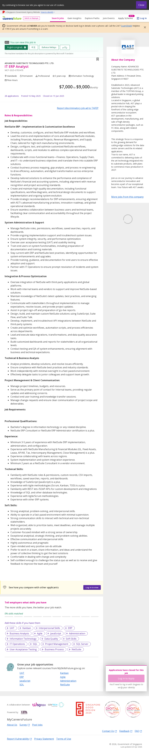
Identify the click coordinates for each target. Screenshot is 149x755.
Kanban (26, 628)
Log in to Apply (126, 678)
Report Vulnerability (19, 738)
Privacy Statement (44, 738)
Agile (39, 633)
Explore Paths (92, 18)
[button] (144, 27)
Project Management (56, 644)
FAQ (138, 731)
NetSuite (76, 649)
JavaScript (55, 633)
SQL (35, 644)
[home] (11, 18)
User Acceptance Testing (23, 649)
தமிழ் (64, 47)
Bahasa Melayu (49, 47)
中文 (33, 47)
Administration (77, 633)
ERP (70, 628)
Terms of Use (63, 738)
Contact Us (109, 731)
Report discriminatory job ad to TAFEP (77, 108)
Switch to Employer (31, 18)
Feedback (125, 731)
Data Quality (51, 638)
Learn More (119, 246)
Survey (25, 724)
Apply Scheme (126, 18)
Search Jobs (58, 18)
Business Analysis (19, 633)
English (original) (14, 47)
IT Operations (17, 644)
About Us (12, 724)
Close (141, 5)
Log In (143, 18)
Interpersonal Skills (49, 628)
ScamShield (126, 25)
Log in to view (92, 587)
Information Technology (23, 638)
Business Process (54, 649)
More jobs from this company (127, 196)
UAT (12, 628)
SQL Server (82, 644)
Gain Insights (74, 18)
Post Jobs (37, 724)
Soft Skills (71, 638)
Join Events (109, 18)
